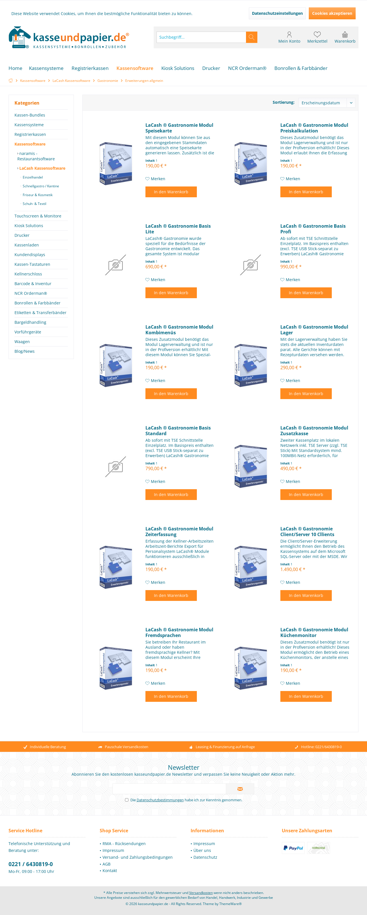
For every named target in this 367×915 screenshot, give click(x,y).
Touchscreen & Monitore (37, 216)
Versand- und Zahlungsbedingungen (138, 857)
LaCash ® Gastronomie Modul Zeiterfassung (179, 531)
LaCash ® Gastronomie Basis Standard (178, 430)
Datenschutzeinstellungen (277, 13)
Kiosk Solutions (28, 225)
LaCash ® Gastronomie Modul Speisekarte (179, 128)
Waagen (22, 341)
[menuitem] (345, 37)
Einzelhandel (32, 177)
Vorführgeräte (27, 332)
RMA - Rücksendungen (124, 843)
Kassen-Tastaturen (32, 264)
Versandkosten (201, 892)
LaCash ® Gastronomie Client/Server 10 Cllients (307, 531)
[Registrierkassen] (90, 68)
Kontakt (110, 870)
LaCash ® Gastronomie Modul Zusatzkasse (314, 430)
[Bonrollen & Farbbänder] (300, 68)
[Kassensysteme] (46, 68)
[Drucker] (211, 68)
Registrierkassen (30, 134)
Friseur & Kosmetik (37, 194)
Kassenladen (26, 245)
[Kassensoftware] (134, 68)
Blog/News (24, 351)
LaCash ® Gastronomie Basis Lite (178, 229)
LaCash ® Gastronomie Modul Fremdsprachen (179, 632)
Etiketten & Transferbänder (40, 312)
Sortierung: (284, 102)
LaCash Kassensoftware (41, 168)
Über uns (202, 850)
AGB (106, 864)
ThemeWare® (230, 903)
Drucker (22, 235)
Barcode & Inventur (32, 283)
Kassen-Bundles (29, 115)
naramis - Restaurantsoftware (36, 156)
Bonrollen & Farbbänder (37, 303)
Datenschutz (205, 857)
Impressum (113, 850)
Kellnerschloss (28, 274)
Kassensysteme (29, 124)
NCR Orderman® (30, 293)
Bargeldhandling (30, 322)
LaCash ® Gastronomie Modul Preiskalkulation (314, 128)
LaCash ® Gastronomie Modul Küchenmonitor (314, 632)
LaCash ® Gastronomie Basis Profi (313, 229)
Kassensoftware (29, 144)
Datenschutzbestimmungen (160, 799)
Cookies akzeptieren (332, 13)
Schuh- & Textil (34, 203)
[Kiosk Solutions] (177, 68)
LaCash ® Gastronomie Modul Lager (314, 329)
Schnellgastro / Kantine (40, 186)
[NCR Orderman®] (247, 68)
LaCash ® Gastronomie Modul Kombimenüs (179, 329)
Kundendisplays (29, 254)
